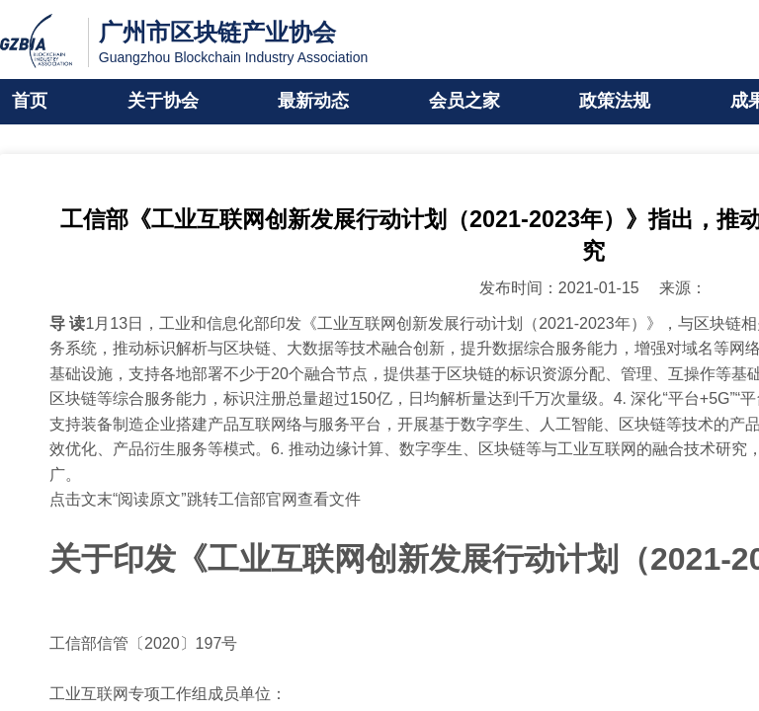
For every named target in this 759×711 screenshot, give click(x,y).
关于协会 (163, 102)
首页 (29, 102)
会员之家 (464, 102)
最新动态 (313, 102)
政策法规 (614, 102)
